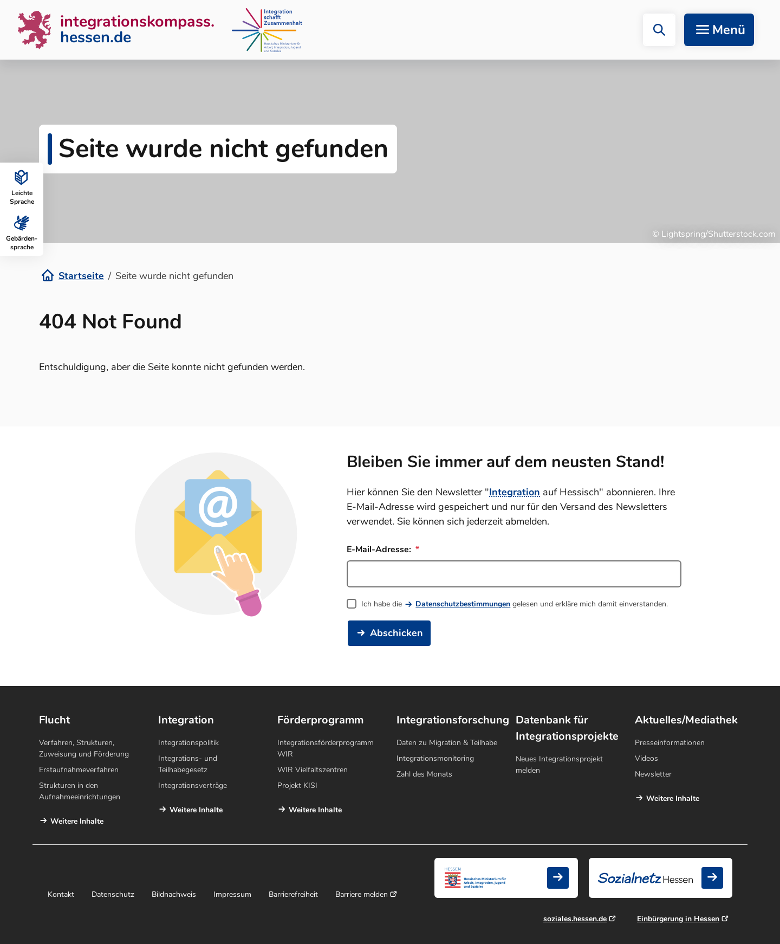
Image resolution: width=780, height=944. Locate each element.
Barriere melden (361, 894)
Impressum (232, 894)
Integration (514, 492)
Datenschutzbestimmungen (462, 604)
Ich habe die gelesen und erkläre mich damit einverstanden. (514, 604)
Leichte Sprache (22, 186)
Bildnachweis (174, 894)
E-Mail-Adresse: (383, 549)
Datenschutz (113, 894)
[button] (659, 30)
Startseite (81, 275)
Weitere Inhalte (76, 821)
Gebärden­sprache (21, 231)
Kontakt (61, 894)
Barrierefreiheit (293, 894)
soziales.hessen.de (575, 919)
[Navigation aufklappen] (719, 30)
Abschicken (396, 632)
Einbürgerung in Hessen (678, 919)
